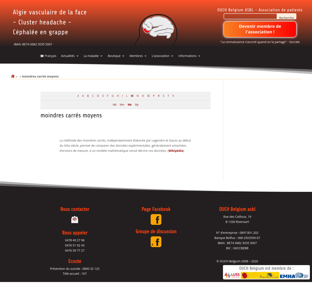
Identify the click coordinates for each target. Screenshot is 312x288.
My (136, 110)
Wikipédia (175, 156)
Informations (187, 62)
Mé (114, 110)
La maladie (91, 62)
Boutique (114, 62)
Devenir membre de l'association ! (260, 29)
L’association (160, 62)
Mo (130, 110)
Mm (122, 110)
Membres (136, 62)
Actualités (68, 62)
